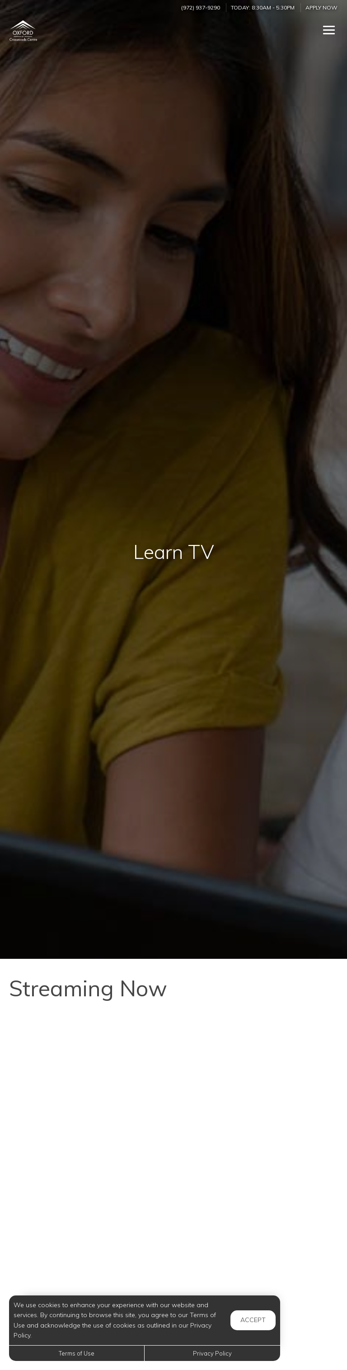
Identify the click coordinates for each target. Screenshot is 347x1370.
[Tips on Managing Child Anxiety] (88, 1165)
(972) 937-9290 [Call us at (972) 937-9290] (200, 7)
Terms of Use (76, 1353)
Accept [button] (253, 1320)
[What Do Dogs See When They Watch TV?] (88, 1266)
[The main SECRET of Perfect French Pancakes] (259, 1266)
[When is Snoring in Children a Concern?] (88, 1065)
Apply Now (321, 7)
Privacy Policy (212, 1353)
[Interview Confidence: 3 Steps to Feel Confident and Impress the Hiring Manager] (259, 1165)
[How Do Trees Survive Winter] (259, 1065)
